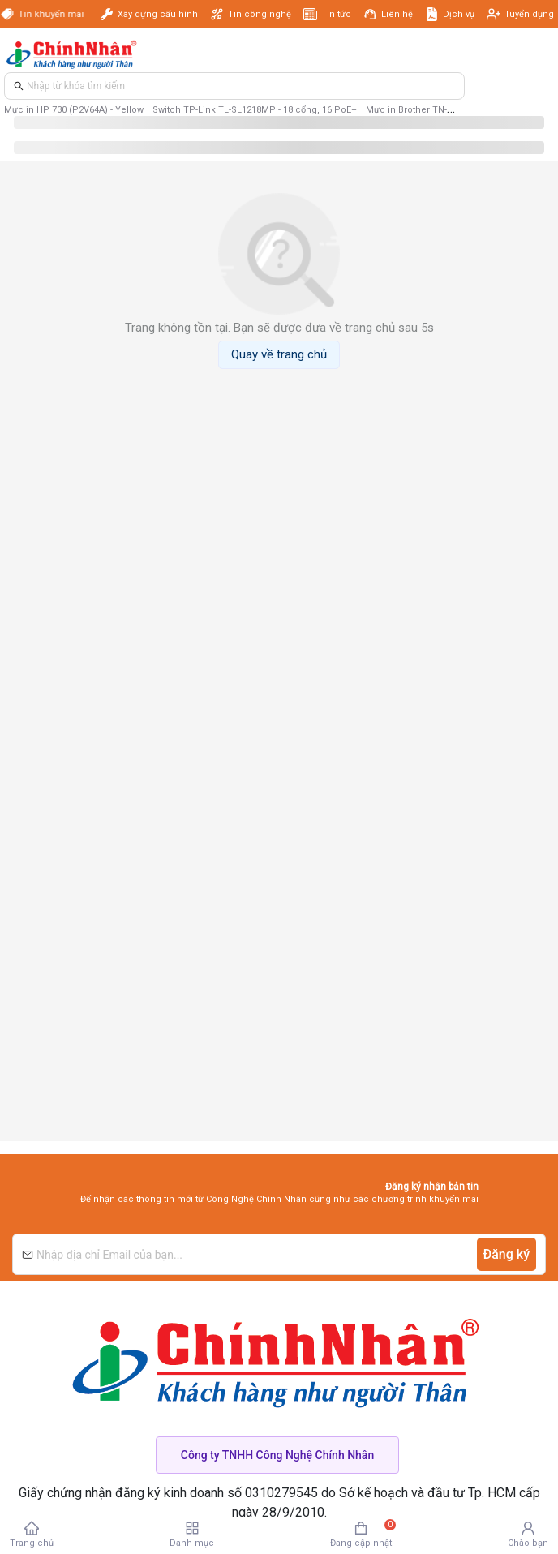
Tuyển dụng (529, 14)
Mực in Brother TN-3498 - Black (431, 110)
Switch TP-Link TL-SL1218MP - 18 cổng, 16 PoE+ (254, 110)
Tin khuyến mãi (54, 14)
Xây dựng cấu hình (158, 14)
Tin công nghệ (259, 14)
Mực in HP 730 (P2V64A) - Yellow (74, 110)
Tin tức (336, 14)
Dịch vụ (458, 14)
